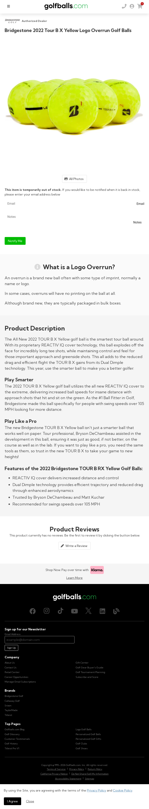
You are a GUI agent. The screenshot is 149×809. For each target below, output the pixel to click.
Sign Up (11, 647)
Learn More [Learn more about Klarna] (74, 578)
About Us (10, 662)
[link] (132, 6)
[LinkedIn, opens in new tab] (102, 611)
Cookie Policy (122, 790)
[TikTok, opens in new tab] (60, 611)
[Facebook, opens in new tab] (32, 611)
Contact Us (10, 667)
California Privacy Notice (54, 773)
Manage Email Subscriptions (20, 681)
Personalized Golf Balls (88, 734)
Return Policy (95, 769)
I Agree (12, 801)
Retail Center (12, 672)
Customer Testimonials (17, 738)
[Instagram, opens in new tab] (46, 611)
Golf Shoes (82, 748)
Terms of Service (56, 769)
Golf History (11, 743)
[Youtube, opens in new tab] (74, 611)
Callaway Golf (12, 700)
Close (30, 801)
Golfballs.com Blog (14, 729)
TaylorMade (11, 710)
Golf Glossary (12, 734)
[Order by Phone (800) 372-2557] (124, 6)
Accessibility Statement (68, 778)
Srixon (8, 705)
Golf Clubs (81, 743)
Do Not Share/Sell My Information (90, 773)
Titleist (8, 715)
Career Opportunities (16, 677)
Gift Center (82, 662)
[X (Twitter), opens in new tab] (88, 611)
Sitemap (89, 778)
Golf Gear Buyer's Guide (89, 667)
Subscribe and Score (87, 677)
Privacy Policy (96, 790)
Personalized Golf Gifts (88, 738)
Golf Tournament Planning (90, 672)
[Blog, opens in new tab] (116, 611)
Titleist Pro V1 (12, 748)
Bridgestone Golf (14, 696)
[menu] (8, 6)
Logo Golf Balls (84, 729)
